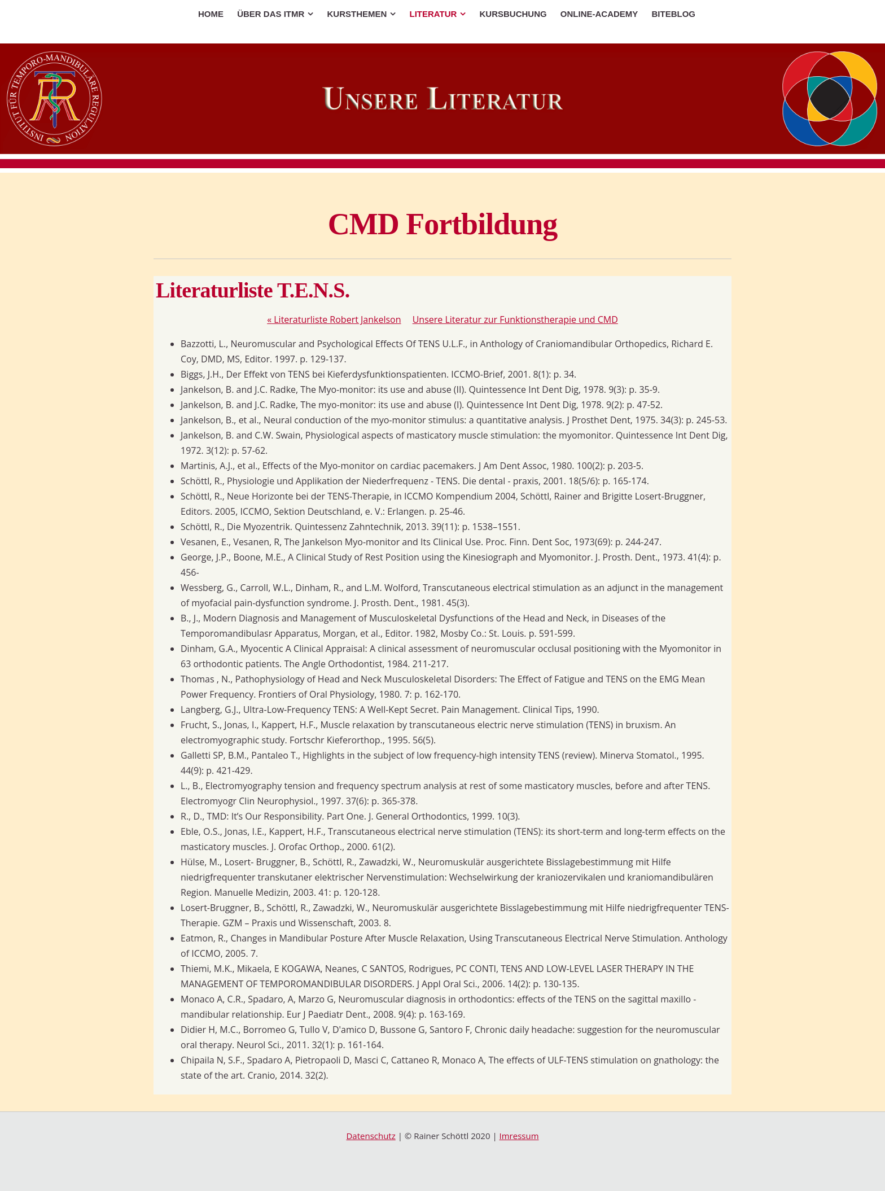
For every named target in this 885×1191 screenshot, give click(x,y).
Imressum (519, 1135)
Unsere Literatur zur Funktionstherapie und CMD (515, 319)
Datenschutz (370, 1135)
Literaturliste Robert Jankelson (334, 319)
